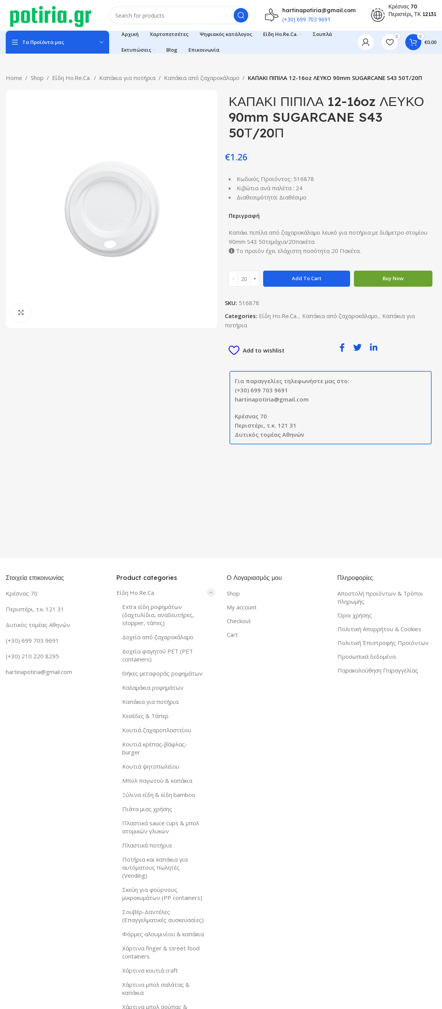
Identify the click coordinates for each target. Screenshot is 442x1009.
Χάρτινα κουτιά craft (150, 970)
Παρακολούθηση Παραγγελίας (377, 670)
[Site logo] (50, 14)
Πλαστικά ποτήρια (147, 845)
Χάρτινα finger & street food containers (161, 952)
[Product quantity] (244, 279)
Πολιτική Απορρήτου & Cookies (379, 629)
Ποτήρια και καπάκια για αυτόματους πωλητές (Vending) (155, 867)
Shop (37, 78)
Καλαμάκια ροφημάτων (152, 687)
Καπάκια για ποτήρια (127, 78)
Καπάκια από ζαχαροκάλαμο (201, 78)
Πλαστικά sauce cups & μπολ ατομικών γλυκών (160, 827)
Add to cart (306, 278)
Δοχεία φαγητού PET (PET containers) (157, 655)
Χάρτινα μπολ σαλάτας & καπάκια (156, 988)
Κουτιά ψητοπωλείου (150, 766)
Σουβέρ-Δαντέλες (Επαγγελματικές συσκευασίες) (163, 916)
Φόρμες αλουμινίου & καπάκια (163, 934)
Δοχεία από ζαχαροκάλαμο (157, 637)
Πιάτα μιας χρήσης (147, 809)
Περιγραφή (244, 215)
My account (242, 607)
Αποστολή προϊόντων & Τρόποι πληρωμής (380, 597)
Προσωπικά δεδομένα (366, 656)
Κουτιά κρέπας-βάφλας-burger (154, 748)
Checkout (239, 621)
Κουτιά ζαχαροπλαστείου (156, 730)
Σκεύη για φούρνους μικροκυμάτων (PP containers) (162, 893)
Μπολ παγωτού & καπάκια (157, 780)
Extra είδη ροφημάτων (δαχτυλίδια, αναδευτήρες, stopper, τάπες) (158, 615)
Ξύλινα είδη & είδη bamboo (158, 794)
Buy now (393, 278)
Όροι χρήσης (354, 615)
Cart (232, 634)
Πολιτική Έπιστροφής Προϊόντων (383, 643)
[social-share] (342, 347)
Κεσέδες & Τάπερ (145, 716)
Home (14, 78)
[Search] (179, 15)
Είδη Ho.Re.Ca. (71, 78)
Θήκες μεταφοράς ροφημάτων (162, 673)
